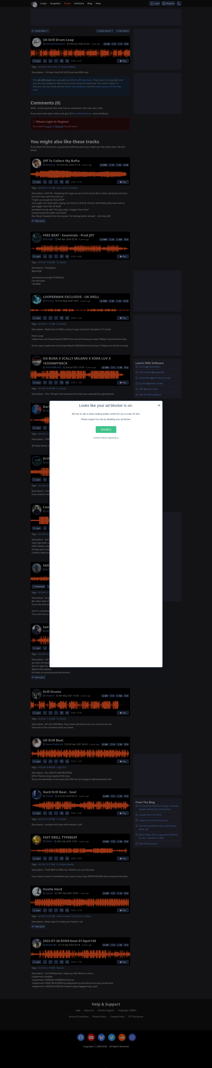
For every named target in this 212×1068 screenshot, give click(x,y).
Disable (106, 429)
